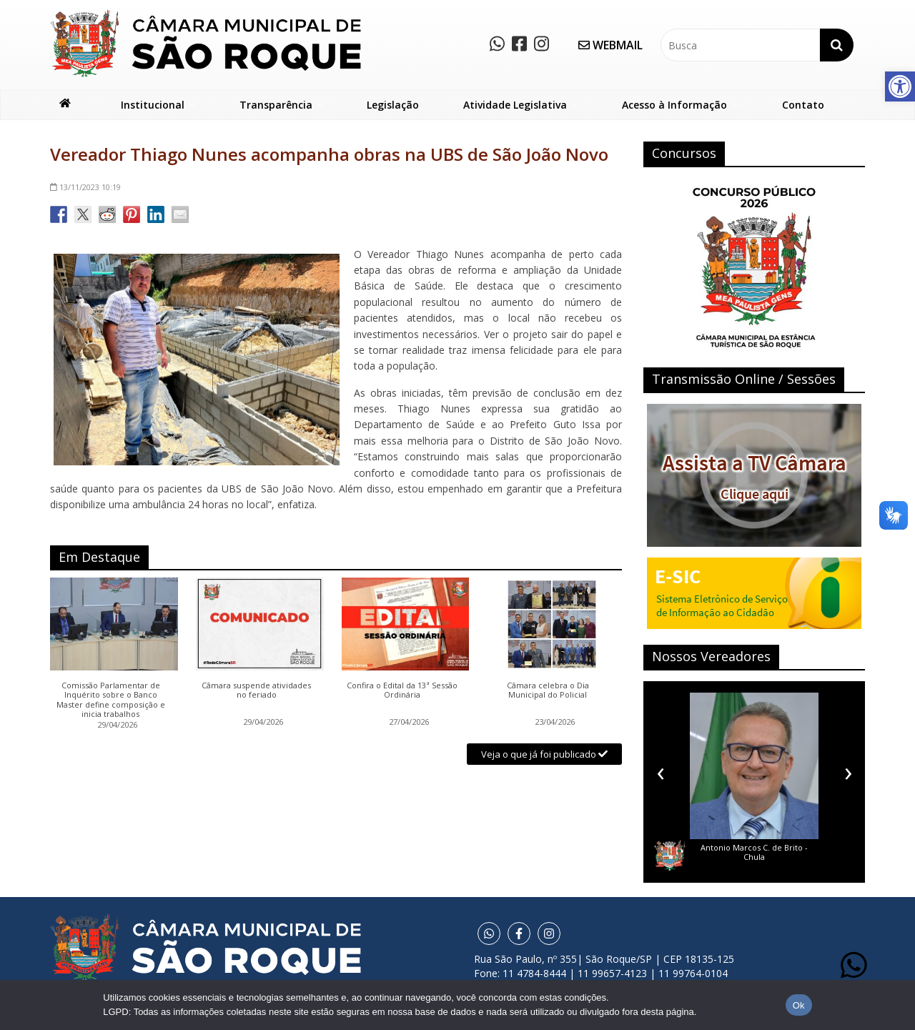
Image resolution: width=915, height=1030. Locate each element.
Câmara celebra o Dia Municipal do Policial (548, 690)
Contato (803, 105)
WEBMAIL (610, 45)
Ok (799, 1005)
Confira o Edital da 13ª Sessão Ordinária (402, 690)
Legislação (393, 105)
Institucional (152, 105)
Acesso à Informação (674, 105)
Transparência (275, 105)
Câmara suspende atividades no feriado (256, 690)
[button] (900, 86)
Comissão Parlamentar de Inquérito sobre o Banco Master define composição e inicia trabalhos (110, 699)
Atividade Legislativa (515, 105)
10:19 (85, 187)
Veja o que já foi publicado (544, 754)
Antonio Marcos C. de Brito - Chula (754, 852)
